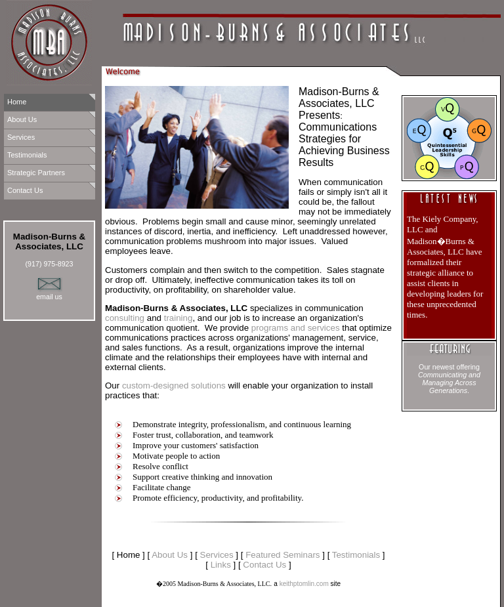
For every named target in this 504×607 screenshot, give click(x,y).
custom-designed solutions (174, 385)
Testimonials (27, 155)
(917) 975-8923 (50, 264)
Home (16, 102)
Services (21, 137)
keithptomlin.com (304, 583)
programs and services (295, 328)
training (178, 318)
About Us (22, 119)
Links (221, 565)
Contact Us (25, 190)
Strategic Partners (36, 173)
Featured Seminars (282, 555)
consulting (124, 318)
